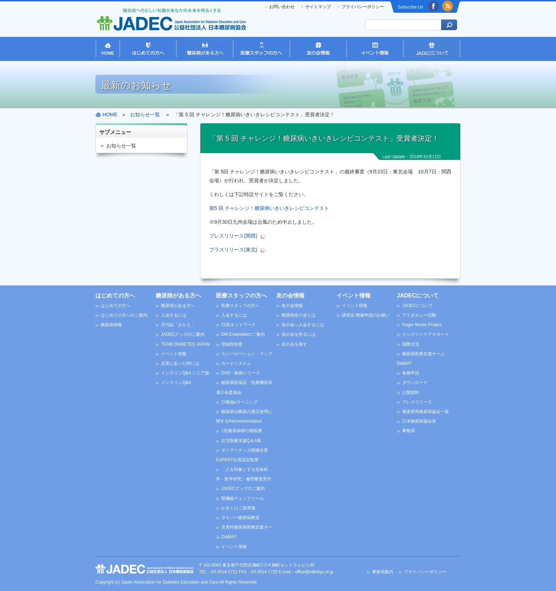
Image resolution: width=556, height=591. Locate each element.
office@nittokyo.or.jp (314, 571)
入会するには (174, 315)
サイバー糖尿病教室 (240, 517)
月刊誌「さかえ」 (178, 324)
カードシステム (236, 363)
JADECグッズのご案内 (183, 334)
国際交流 (410, 344)
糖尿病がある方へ (178, 295)
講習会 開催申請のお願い (366, 315)
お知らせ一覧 (121, 146)
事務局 (408, 430)
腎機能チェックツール (242, 498)
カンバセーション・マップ (246, 353)
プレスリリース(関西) (233, 236)
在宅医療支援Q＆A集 (241, 440)
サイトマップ (318, 6)
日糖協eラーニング (239, 402)
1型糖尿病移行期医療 (241, 430)
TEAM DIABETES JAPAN (185, 344)
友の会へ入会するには (303, 324)
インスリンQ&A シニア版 (185, 372)
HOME (109, 114)
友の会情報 (290, 295)
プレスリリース (417, 402)
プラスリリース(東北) (233, 249)
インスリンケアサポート (425, 334)
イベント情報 (174, 353)
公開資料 (410, 392)
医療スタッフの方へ (241, 295)
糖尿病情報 (111, 324)
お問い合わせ (282, 6)
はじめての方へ (115, 295)
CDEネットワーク (238, 324)
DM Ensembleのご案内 (243, 334)
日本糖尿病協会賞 (419, 421)
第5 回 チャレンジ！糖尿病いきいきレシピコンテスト (269, 208)
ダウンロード (415, 382)
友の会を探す (294, 344)
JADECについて (418, 295)
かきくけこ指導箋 (238, 508)
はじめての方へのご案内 (124, 315)
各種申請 (410, 372)
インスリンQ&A (176, 382)
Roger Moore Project (421, 324)
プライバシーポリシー (362, 6)
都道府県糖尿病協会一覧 (425, 411)
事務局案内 (382, 571)
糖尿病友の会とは (299, 315)
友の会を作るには (299, 334)
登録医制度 (232, 344)
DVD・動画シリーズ (240, 372)
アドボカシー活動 (419, 315)
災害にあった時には (180, 363)
